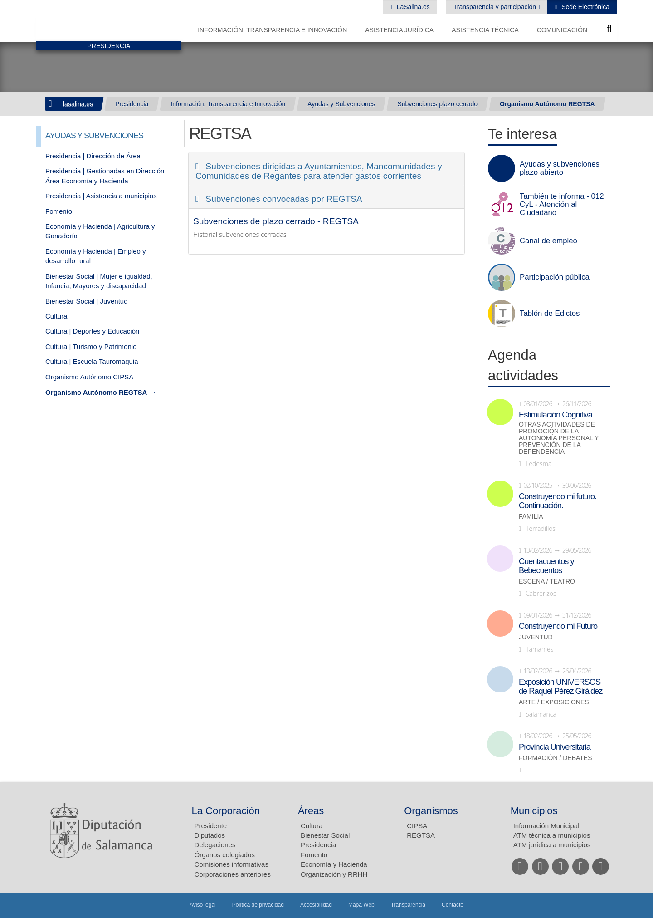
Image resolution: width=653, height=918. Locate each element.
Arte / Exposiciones (554, 702)
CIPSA (417, 826)
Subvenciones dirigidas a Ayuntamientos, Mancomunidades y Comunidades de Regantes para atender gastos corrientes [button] (318, 171)
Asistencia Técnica (485, 30)
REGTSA (421, 835)
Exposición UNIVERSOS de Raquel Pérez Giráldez (560, 686)
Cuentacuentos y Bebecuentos (546, 566)
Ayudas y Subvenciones (341, 104)
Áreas (311, 810)
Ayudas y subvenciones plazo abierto (559, 168)
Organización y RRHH (334, 874)
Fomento (58, 211)
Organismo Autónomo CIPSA (89, 377)
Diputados (210, 835)
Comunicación (562, 30)
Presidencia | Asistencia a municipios (101, 196)
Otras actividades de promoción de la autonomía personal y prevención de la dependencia (559, 438)
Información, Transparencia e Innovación (272, 30)
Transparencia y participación (495, 6)
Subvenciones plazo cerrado (437, 104)
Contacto (452, 905)
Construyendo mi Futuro (558, 626)
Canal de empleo (548, 241)
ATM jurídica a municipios (552, 845)
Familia (531, 516)
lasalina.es (78, 104)
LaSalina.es (412, 6)
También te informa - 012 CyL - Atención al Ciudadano (562, 204)
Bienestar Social (325, 835)
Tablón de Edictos (550, 313)
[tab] (326, 168)
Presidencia (131, 104)
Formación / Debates (555, 758)
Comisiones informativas (231, 864)
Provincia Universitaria (554, 746)
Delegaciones (215, 845)
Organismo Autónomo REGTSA (547, 104)
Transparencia (408, 905)
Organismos (431, 810)
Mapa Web (361, 905)
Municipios (534, 810)
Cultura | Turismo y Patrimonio (90, 346)
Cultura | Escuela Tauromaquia (91, 361)
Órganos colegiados (225, 855)
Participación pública (555, 277)
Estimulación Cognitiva (555, 414)
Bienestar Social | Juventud (86, 301)
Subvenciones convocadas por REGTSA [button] (282, 199)
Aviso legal (203, 905)
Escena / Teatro (547, 581)
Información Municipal (546, 826)
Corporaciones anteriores (233, 874)
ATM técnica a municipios (551, 835)
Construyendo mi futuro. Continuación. (557, 501)
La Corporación (226, 810)
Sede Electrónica (584, 6)
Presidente (211, 826)
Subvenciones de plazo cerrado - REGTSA (276, 221)
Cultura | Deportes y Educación (92, 331)
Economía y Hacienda (334, 864)
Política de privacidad (258, 905)
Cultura (56, 316)
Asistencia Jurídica (399, 30)
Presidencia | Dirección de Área (93, 156)
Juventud (536, 637)
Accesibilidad (316, 905)
